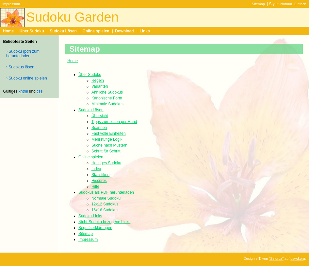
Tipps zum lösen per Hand (114, 121)
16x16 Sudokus (105, 210)
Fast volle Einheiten (108, 133)
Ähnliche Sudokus (107, 92)
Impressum (11, 4)
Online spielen (96, 31)
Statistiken (100, 174)
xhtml (23, 91)
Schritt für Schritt (106, 151)
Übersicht (99, 116)
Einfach (300, 4)
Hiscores (99, 180)
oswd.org (297, 258)
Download (124, 31)
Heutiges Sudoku (106, 163)
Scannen (99, 127)
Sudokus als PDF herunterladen (106, 192)
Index (96, 169)
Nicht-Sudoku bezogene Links (104, 222)
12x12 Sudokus (105, 204)
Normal (286, 4)
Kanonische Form (106, 98)
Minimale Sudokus (107, 104)
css (39, 91)
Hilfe (95, 186)
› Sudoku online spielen (26, 78)
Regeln (97, 80)
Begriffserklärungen (95, 227)
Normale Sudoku (106, 198)
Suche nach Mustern (109, 145)
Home (8, 31)
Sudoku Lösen (63, 31)
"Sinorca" (276, 258)
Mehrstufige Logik (106, 139)
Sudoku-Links (90, 216)
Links (144, 31)
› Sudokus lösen (20, 67)
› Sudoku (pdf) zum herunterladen (23, 53)
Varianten (99, 86)
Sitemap (258, 4)
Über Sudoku (32, 31)
